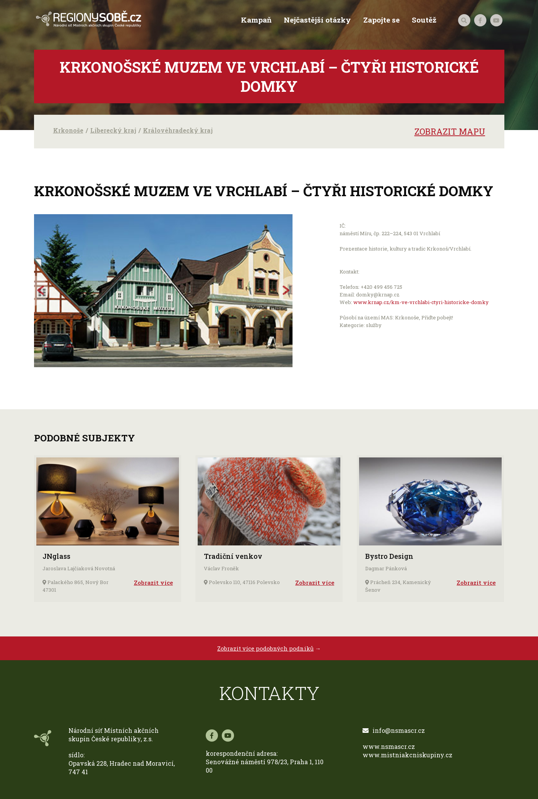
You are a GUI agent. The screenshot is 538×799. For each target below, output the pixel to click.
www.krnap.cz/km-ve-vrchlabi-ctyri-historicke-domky (421, 302)
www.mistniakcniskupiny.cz (407, 755)
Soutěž (423, 20)
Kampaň (255, 20)
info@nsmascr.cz (393, 730)
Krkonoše (68, 130)
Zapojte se (380, 20)
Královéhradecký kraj (178, 130)
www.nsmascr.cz (388, 746)
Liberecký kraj (113, 130)
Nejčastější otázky (316, 20)
